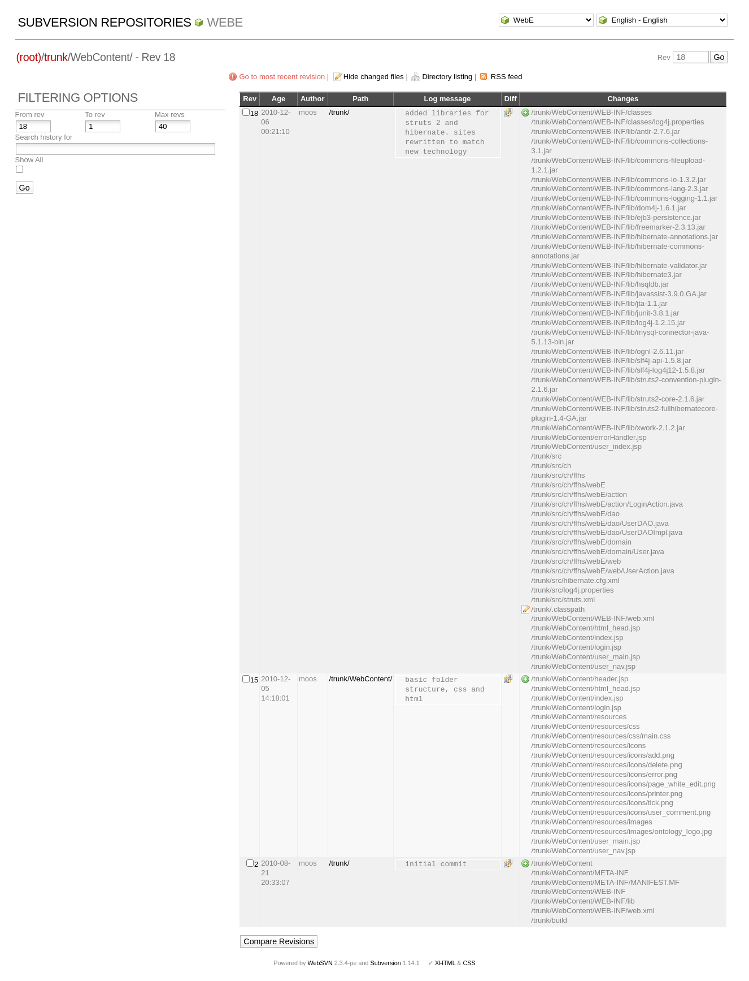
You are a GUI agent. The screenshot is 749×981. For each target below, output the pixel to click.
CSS (469, 963)
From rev (30, 114)
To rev (94, 114)
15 (254, 680)
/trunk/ (339, 112)
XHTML (445, 963)
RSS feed (506, 76)
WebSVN (319, 963)
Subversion (386, 963)
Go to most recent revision (282, 76)
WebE (224, 22)
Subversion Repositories (104, 22)
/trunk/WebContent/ (361, 679)
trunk (56, 57)
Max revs (170, 114)
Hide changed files (373, 76)
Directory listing (447, 76)
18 (254, 113)
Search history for (44, 137)
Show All (29, 159)
